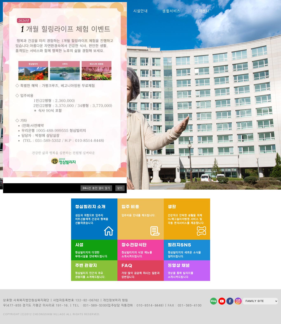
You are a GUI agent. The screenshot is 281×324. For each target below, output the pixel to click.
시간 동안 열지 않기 (96, 188)
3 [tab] (270, 86)
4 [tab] (270, 90)
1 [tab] (270, 78)
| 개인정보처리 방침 (114, 300)
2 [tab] (270, 82)
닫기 (120, 188)
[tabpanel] (140, 95)
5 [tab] (270, 94)
